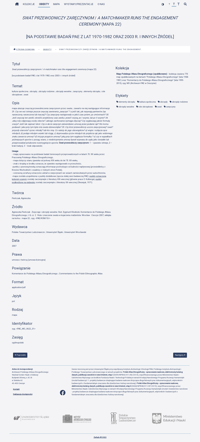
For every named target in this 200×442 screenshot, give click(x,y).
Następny (180, 355)
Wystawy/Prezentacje (78, 4)
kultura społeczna (147, 102)
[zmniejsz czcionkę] (169, 4)
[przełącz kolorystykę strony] (162, 4)
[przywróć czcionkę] (174, 4)
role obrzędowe (145, 106)
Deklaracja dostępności (22, 394)
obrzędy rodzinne (180, 102)
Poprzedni (20, 355)
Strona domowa (24, 49)
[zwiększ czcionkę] (178, 4)
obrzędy (164, 102)
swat (159, 106)
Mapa (56, 4)
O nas (101, 4)
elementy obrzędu (127, 102)
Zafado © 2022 (100, 437)
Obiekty (44, 4)
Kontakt (16, 389)
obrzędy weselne (126, 106)
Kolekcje (29, 4)
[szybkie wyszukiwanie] (185, 4)
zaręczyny (170, 106)
